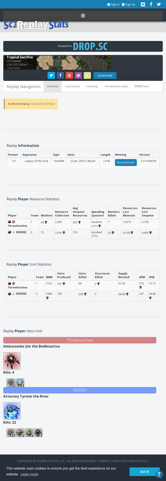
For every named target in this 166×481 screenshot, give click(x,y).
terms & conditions (112, 461)
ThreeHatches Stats (116, 86)
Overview (52, 86)
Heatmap (92, 86)
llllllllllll (79, 390)
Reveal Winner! (126, 162)
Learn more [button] (29, 474)
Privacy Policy (138, 461)
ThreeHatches (80, 340)
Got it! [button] (144, 471)
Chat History (72, 86)
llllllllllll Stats (141, 86)
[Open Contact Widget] (159, 474)
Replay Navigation (23, 86)
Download (105, 75)
